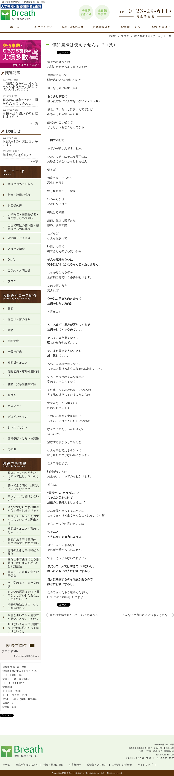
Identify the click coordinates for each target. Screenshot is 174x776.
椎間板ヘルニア (18, 362)
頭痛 (10, 330)
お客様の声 (15, 205)
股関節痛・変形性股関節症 (23, 373)
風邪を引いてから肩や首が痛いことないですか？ (23, 617)
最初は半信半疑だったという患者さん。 (75, 614)
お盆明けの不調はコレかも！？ (20, 143)
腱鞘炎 (12, 395)
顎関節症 (13, 340)
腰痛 (10, 308)
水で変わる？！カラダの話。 (23, 584)
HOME (112, 36)
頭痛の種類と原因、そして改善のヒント (23, 606)
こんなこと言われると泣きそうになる (146, 614)
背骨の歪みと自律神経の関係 (23, 552)
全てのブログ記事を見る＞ (26, 656)
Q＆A (11, 259)
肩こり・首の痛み (19, 319)
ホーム (14, 28)
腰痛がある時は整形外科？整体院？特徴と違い (23, 541)
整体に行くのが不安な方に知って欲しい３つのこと (23, 476)
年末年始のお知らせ (17, 155)
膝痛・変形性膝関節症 (22, 384)
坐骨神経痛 (15, 351)
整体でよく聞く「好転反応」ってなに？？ (23, 487)
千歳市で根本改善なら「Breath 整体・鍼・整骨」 (87, 773)
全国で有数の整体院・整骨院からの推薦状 (23, 227)
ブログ (125, 36)
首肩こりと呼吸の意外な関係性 (23, 573)
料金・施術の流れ (72, 28)
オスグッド (15, 405)
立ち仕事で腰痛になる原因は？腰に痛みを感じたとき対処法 (23, 563)
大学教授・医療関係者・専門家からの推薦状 (23, 216)
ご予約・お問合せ (159, 28)
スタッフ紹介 (16, 248)
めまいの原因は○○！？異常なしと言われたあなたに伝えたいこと (23, 595)
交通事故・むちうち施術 (101, 28)
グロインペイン (18, 416)
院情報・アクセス (130, 28)
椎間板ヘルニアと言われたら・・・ (23, 530)
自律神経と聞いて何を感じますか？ (20, 115)
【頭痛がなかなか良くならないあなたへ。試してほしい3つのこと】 (20, 86)
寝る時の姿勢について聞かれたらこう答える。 (20, 101)
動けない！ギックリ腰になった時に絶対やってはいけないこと (23, 628)
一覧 (35, 123)
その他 (12, 449)
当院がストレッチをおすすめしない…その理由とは (23, 520)
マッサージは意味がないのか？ (23, 498)
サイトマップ (145, 764)
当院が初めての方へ (43, 28)
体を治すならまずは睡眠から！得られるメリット (23, 509)
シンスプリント (18, 427)
